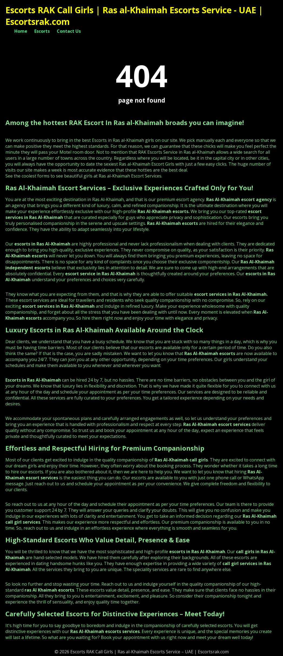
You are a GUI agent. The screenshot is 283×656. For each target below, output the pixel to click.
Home (20, 31)
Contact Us (69, 31)
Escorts (42, 31)
